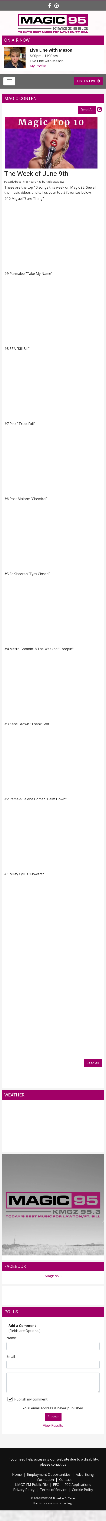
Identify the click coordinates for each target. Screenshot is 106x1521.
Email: (11, 1356)
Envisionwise (50, 1503)
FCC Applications (78, 1484)
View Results (53, 1425)
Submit (53, 1416)
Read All (87, 109)
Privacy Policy (23, 1489)
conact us (58, 1464)
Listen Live (88, 81)
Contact (65, 1479)
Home (17, 1474)
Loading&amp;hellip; (53, 1001)
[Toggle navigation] (9, 81)
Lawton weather (53, 1148)
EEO (56, 1484)
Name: (11, 1338)
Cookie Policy (82, 1489)
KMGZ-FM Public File (31, 1484)
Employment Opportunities (48, 1474)
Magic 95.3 (53, 1276)
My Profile (38, 66)
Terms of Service (53, 1489)
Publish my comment (27, 1399)
